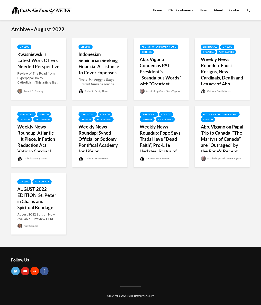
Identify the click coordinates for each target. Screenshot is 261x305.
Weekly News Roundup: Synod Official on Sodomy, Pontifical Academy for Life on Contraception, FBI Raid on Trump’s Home (98, 148)
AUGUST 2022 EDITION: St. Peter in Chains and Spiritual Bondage (36, 198)
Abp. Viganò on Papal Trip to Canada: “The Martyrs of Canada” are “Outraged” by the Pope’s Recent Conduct (222, 142)
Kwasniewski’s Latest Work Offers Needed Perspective (38, 60)
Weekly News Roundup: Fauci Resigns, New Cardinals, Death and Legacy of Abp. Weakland (222, 75)
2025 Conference (180, 10)
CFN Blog (24, 47)
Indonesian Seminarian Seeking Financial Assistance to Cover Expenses (99, 63)
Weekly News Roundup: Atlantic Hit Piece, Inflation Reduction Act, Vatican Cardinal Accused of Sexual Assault (36, 145)
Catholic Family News (93, 91)
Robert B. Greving (30, 91)
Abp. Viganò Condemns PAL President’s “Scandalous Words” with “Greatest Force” (160, 75)
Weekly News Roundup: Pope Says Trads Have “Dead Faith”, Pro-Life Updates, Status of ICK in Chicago (160, 142)
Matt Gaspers (226, 52)
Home (157, 10)
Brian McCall (210, 47)
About (218, 10)
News (203, 10)
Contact (235, 10)
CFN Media (208, 52)
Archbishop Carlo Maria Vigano (159, 47)
